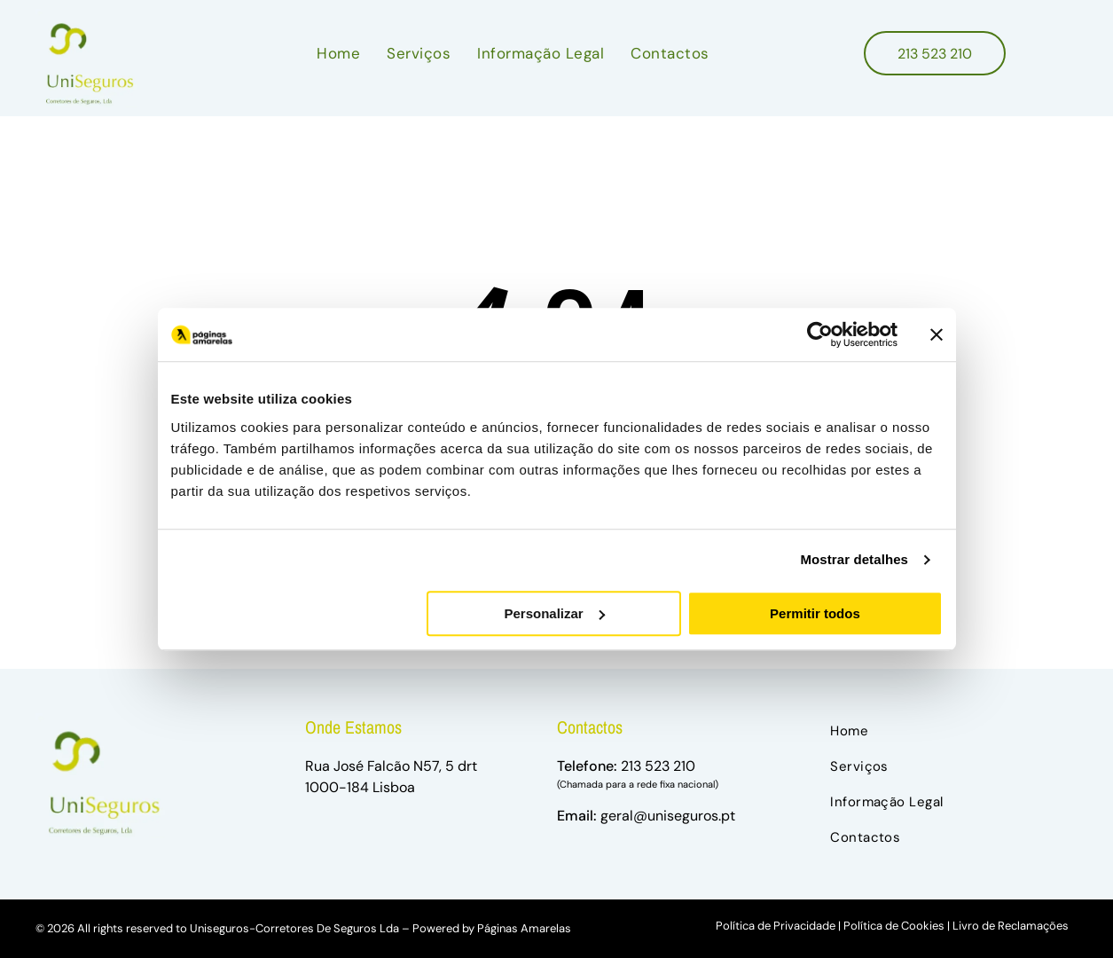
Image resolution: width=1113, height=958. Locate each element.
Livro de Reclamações (1010, 925)
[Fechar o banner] (936, 334)
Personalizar (555, 613)
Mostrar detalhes (854, 559)
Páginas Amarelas (524, 928)
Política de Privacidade (775, 925)
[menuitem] (338, 54)
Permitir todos (815, 613)
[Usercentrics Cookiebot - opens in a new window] (819, 334)
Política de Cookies (893, 925)
